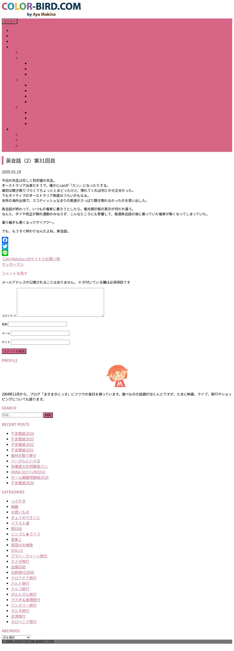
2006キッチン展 (42, 112)
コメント (9, 321)
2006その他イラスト (46, 123)
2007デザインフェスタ (48, 96)
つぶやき (18, 506)
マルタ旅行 (20, 616)
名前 (4, 329)
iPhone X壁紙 (31, 140)
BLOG (16, 41)
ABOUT (17, 36)
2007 (24, 79)
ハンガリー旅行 (24, 610)
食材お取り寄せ (24, 461)
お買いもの (20, 517)
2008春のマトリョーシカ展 (51, 74)
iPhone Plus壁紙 (34, 145)
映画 (14, 512)
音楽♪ (16, 545)
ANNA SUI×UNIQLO (28, 477)
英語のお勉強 (22, 550)
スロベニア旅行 (24, 627)
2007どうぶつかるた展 (48, 90)
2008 (24, 58)
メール (6, 339)
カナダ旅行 (20, 566)
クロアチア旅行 (24, 583)
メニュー (10, 21)
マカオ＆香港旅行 (25, 605)
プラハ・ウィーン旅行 (29, 561)
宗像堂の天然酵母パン (29, 471)
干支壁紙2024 (22, 439)
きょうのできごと (25, 523)
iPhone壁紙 (29, 134)
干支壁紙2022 (22, 450)
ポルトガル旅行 (24, 599)
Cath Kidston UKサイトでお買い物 (31, 258)
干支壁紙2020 (22, 488)
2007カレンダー (42, 85)
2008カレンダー (42, 63)
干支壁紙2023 (22, 444)
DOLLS (17, 556)
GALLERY (18, 47)
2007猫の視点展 (42, 101)
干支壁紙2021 (22, 455)
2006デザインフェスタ (48, 118)
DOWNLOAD (21, 129)
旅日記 (16, 534)
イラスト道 (20, 528)
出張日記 (18, 572)
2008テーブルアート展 (47, 68)
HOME (16, 30)
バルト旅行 (20, 588)
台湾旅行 (18, 621)
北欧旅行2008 (22, 577)
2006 (24, 107)
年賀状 (25, 52)
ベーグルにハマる (25, 466)
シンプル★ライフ (25, 539)
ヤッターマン (13, 264)
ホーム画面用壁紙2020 (29, 482)
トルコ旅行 (20, 594)
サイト (6, 347)
